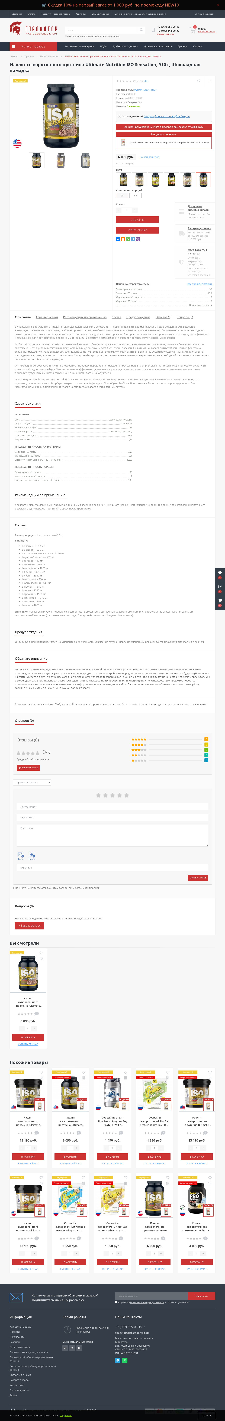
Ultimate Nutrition (145, 89)
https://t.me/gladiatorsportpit (79, 1348)
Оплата (32, 13)
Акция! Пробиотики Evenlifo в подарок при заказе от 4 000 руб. (164, 127)
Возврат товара (19, 1380)
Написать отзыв (28, 767)
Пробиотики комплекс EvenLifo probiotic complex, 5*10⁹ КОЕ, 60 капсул (169, 142)
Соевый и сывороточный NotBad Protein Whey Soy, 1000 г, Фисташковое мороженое (155, 1125)
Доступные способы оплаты (195, 208)
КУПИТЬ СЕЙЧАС (137, 230)
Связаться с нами (20, 1375)
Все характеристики (199, 284)
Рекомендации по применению (85, 317)
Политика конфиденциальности (147, 1302)
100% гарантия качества (194, 251)
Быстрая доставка (196, 228)
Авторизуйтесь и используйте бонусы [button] (167, 116)
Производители (19, 1390)
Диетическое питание (158, 46)
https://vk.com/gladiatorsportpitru (65, 1348)
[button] (220, 603)
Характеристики (47, 317)
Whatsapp (125, 1360)
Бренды (183, 46)
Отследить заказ (100, 13)
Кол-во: (120, 204)
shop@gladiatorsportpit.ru (132, 1332)
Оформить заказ (206, 31)
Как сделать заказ (20, 1326)
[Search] (141, 30)
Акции (69, 55)
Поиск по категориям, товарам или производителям (92, 35)
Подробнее (66, 1415)
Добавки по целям (126, 46)
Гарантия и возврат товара (55, 13)
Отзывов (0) (163, 317)
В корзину (137, 219)
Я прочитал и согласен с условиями (153, 1302)
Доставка (17, 13)
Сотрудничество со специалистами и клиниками (140, 13)
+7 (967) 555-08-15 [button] (130, 1327)
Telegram (118, 1360)
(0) (145, 81)
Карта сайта (17, 1385)
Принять (207, 1415)
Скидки (197, 46)
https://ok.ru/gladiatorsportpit (72, 1348)
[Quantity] (126, 210)
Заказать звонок (165, 33)
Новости (15, 1331)
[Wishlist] (198, 81)
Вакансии (15, 1342)
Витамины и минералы (80, 46)
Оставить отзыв (198, 877)
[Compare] (209, 81)
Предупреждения (138, 317)
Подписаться (201, 1295)
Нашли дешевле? (150, 157)
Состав (116, 317)
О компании (17, 1337)
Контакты (81, 13)
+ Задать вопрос (29, 926)
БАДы (103, 46)
